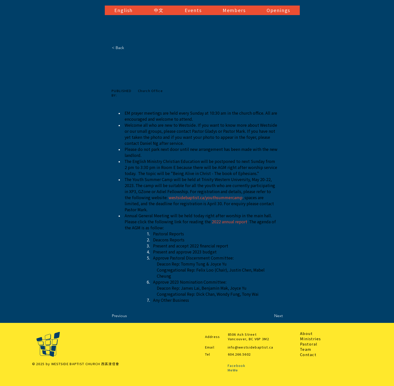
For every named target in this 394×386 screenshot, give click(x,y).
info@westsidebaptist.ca (250, 347)
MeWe (233, 370)
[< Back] (128, 48)
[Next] (270, 316)
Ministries (310, 339)
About (306, 333)
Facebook (236, 365)
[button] (123, 10)
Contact (308, 355)
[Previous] (128, 316)
